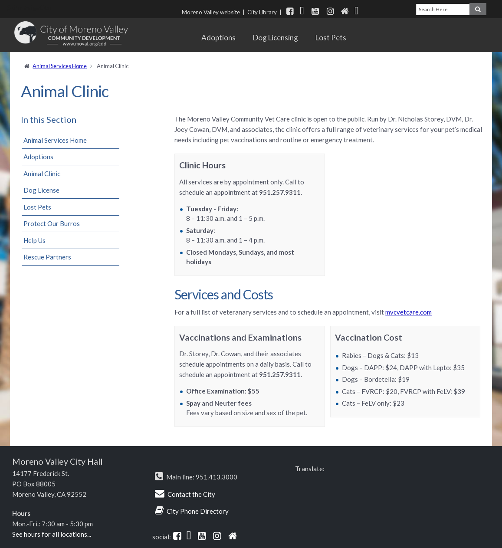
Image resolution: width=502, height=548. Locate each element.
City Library (262, 12)
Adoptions (218, 37)
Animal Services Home (60, 65)
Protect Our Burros (51, 223)
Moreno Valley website (211, 12)
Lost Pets (330, 37)
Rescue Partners (47, 257)
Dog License (41, 190)
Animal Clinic (41, 173)
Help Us (34, 240)
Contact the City (191, 494)
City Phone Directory (198, 511)
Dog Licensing (275, 37)
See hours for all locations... (51, 534)
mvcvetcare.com (408, 312)
